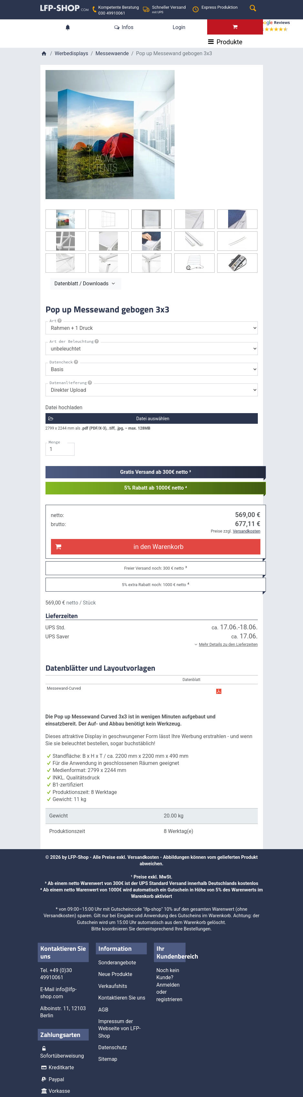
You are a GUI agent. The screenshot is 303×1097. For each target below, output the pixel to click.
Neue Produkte (115, 974)
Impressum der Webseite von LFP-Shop (119, 1028)
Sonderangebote (117, 962)
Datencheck (64, 362)
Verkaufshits (112, 986)
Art (56, 320)
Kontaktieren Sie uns (122, 997)
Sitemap (107, 1059)
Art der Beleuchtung (75, 341)
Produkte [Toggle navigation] (63, 42)
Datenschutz (112, 1047)
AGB (103, 1009)
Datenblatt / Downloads (86, 283)
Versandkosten (143, 857)
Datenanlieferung (71, 382)
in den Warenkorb (119, 546)
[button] (151, 643)
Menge (54, 441)
